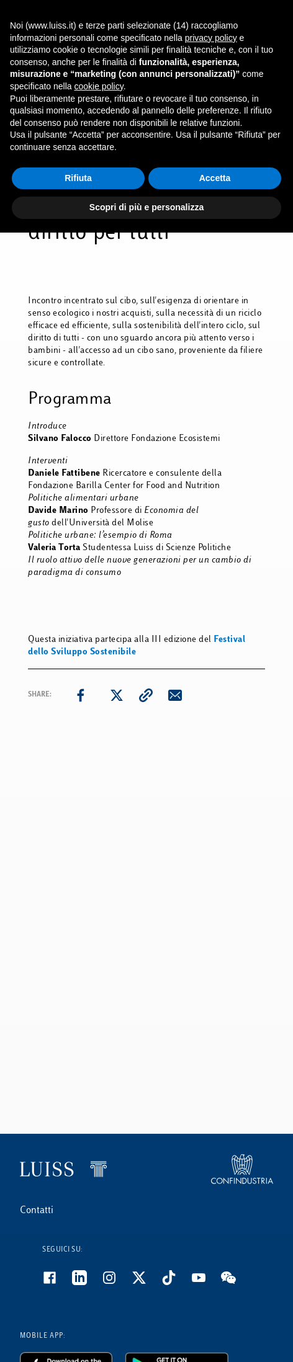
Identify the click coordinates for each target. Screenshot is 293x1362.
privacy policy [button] (211, 38)
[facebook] (80, 695)
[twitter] (117, 695)
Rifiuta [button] (78, 178)
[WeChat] (236, 1282)
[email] (175, 695)
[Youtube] (206, 1282)
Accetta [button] (215, 178)
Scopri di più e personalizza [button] (146, 207)
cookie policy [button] (99, 86)
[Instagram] (117, 1282)
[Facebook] (57, 1282)
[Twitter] (146, 1282)
